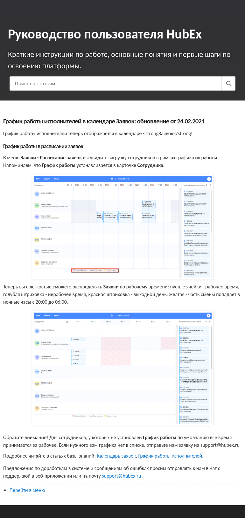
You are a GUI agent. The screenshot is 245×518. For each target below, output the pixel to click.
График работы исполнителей (170, 456)
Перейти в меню (27, 490)
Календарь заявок (116, 456)
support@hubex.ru (122, 476)
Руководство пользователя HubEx (105, 34)
